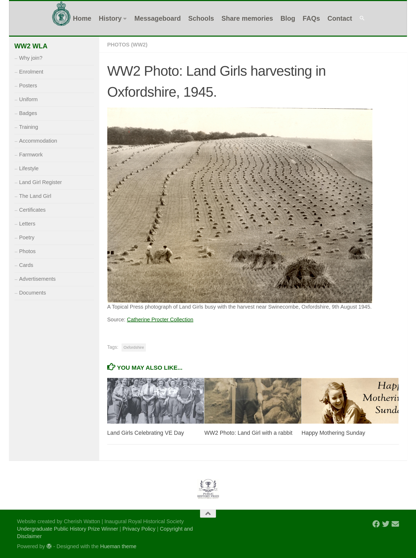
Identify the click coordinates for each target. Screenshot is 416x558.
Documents (32, 293)
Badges (28, 113)
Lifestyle (28, 168)
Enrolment (31, 72)
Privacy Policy (139, 529)
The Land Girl (35, 196)
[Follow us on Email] (395, 524)
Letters (27, 224)
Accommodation (38, 141)
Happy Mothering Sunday (333, 433)
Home (82, 18)
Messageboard (157, 18)
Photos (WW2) (127, 45)
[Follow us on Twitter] (385, 524)
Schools (201, 18)
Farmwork (31, 154)
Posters (28, 85)
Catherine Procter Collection (160, 319)
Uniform (28, 99)
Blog (287, 18)
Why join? (30, 58)
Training (28, 127)
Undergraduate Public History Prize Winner (68, 529)
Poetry (26, 237)
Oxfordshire (133, 347)
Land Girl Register (40, 182)
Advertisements (37, 279)
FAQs (311, 18)
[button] (362, 18)
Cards (26, 265)
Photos (27, 251)
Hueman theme (118, 546)
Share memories (247, 18)
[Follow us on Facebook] (376, 524)
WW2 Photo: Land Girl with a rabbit (248, 433)
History (110, 18)
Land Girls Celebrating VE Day (145, 433)
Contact (339, 18)
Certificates (32, 210)
